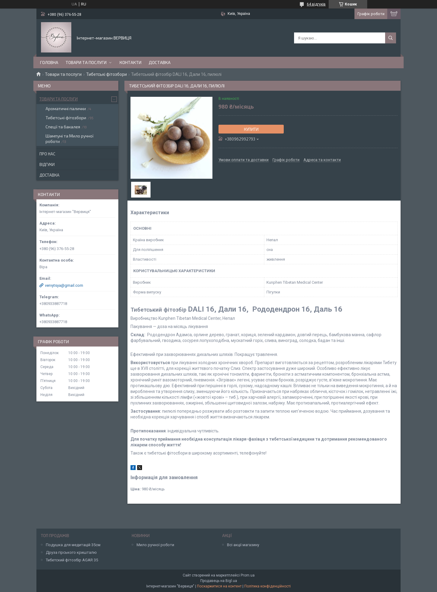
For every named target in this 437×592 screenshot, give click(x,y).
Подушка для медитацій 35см (73, 545)
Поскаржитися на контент (219, 586)
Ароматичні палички (66, 108)
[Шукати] (390, 37)
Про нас (47, 153)
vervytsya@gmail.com (64, 285)
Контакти (130, 62)
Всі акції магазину (243, 545)
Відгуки (47, 164)
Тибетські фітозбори (106, 74)
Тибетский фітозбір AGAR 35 (72, 560)
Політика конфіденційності (267, 586)
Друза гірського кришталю (71, 552)
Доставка (160, 62)
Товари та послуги (86, 62)
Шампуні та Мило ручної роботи (69, 138)
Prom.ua (248, 575)
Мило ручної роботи (155, 545)
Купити (251, 129)
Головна (49, 62)
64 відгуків (316, 4)
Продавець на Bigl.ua (218, 581)
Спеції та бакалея (63, 126)
